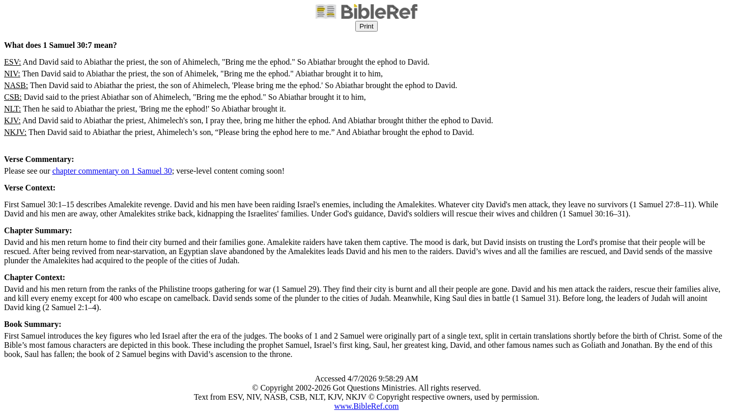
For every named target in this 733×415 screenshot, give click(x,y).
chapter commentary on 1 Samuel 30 (112, 171)
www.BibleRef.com (366, 406)
